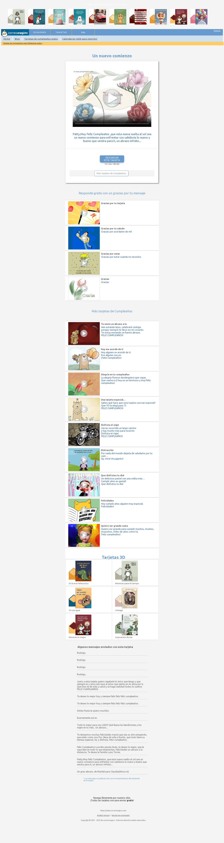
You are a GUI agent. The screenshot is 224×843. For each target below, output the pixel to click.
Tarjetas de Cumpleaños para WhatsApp (106, 4)
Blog (17, 39)
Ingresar (217, 31)
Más (83, 32)
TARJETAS (61, 32)
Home (6, 39)
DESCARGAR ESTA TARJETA (112, 159)
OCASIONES (39, 32)
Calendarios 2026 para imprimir (79, 39)
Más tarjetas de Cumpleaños (111, 173)
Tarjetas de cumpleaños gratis (41, 39)
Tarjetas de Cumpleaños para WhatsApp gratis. (22, 43)
